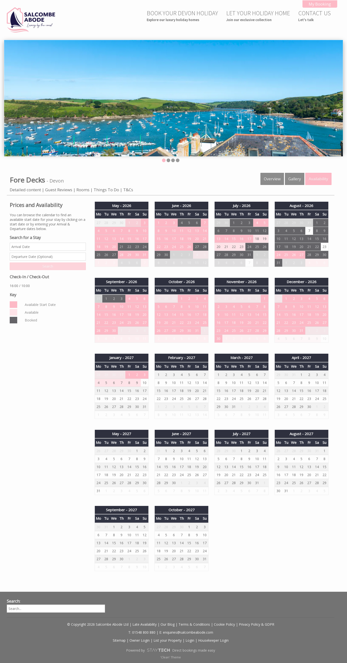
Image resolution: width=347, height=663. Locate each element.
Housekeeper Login (213, 640)
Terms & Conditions (194, 624)
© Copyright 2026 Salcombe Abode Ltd (98, 624)
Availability (318, 179)
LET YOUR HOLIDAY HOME (258, 15)
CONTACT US (314, 15)
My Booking (320, 4)
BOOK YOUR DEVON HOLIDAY (182, 15)
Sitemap (119, 640)
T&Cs (128, 189)
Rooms (82, 189)
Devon (56, 180)
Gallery (294, 179)
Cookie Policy (224, 624)
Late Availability (144, 624)
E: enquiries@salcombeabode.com (186, 632)
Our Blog (168, 624)
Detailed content (25, 189)
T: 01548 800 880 (141, 632)
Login (190, 640)
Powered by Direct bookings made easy (170, 650)
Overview (272, 179)
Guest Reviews (59, 189)
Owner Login (139, 640)
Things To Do (106, 189)
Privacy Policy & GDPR (256, 624)
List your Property (167, 640)
